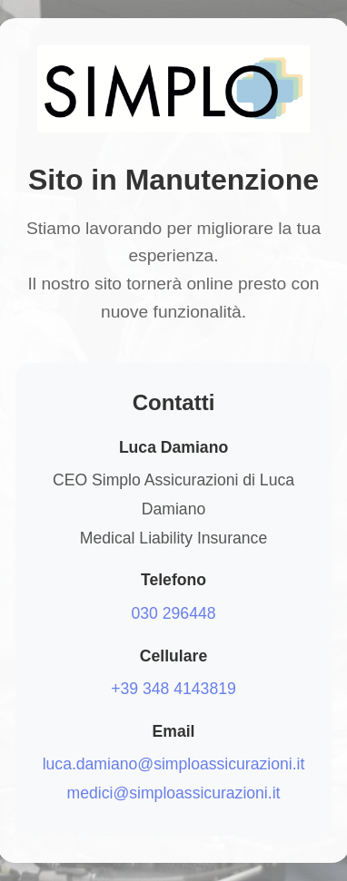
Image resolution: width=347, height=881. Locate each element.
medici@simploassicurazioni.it (174, 793)
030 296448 (174, 613)
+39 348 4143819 (173, 689)
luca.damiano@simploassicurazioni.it (174, 764)
